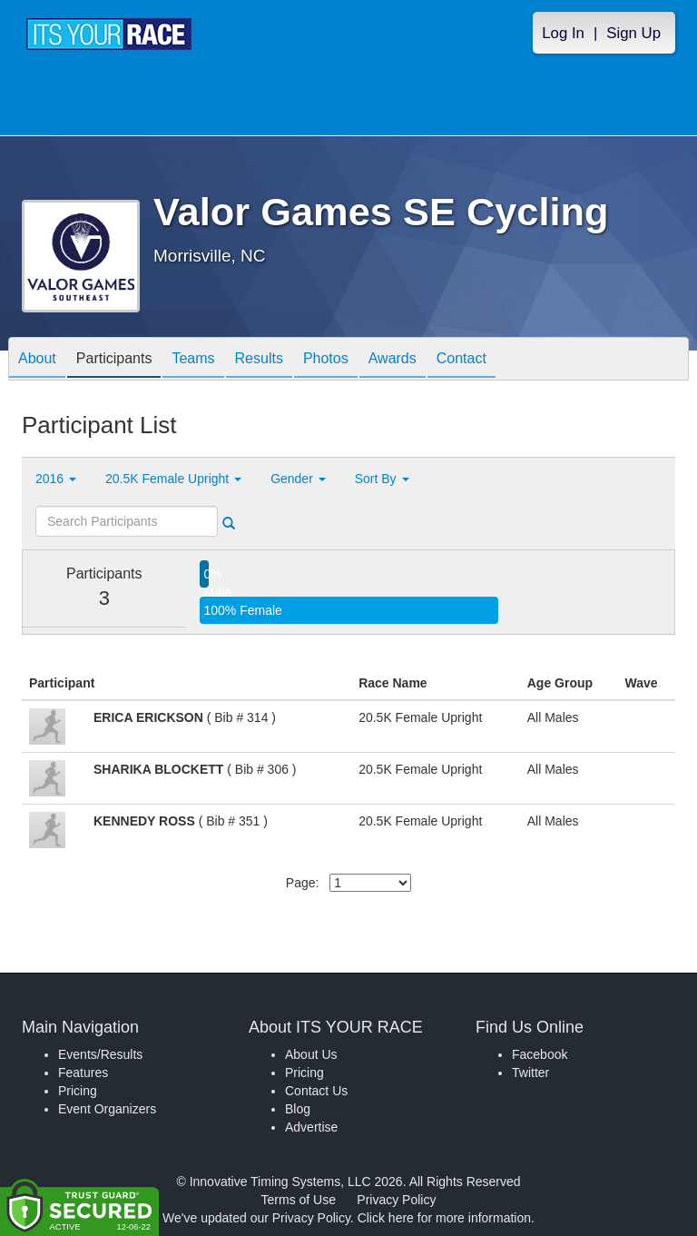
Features (83, 1072)
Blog (297, 1109)
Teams (193, 360)
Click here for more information (444, 1218)
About (37, 360)
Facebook (539, 1054)
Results (259, 360)
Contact (461, 360)
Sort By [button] (382, 478)
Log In (563, 33)
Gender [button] (298, 478)
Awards (392, 360)
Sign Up (633, 33)
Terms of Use (298, 1199)
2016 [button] (55, 478)
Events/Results (100, 1054)
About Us (311, 1054)
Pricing (77, 1090)
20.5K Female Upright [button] (173, 478)
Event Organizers (107, 1109)
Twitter (530, 1072)
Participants (114, 360)
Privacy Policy (396, 1199)
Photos (325, 360)
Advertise (311, 1127)
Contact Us (316, 1090)
